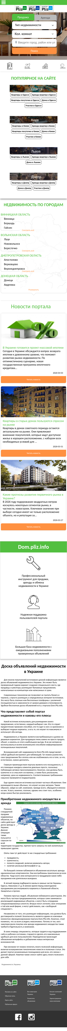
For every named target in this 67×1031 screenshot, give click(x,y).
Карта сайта (9, 1000)
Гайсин (8, 227)
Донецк (8, 280)
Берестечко (10, 248)
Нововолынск (12, 243)
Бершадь (9, 223)
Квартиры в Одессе (20, 95)
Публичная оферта (11, 1004)
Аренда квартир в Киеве (43, 126)
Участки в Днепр (41, 188)
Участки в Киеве (33, 136)
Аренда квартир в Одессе (44, 95)
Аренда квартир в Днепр (43, 182)
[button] (34, 34)
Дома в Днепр (24, 188)
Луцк (7, 239)
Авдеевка (9, 284)
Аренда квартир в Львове (44, 157)
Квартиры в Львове (20, 157)
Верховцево (11, 264)
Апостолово (11, 259)
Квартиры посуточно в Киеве (25, 131)
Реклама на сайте (10, 992)
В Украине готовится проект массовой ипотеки (33, 347)
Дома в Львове (33, 162)
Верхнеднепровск (14, 268)
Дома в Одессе (49, 100)
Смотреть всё (28, 230)
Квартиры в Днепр (20, 182)
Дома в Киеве (48, 131)
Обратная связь (10, 996)
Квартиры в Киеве (20, 126)
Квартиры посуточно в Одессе (25, 100)
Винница (9, 218)
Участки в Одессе (33, 105)
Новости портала (31, 306)
